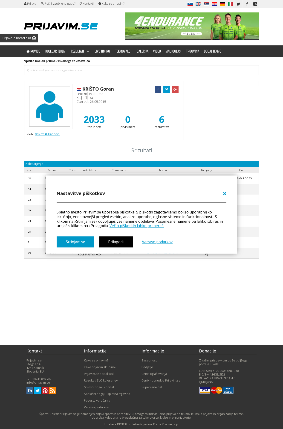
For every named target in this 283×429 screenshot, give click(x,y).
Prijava (30, 3)
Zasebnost (149, 360)
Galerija (142, 50)
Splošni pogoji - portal (99, 387)
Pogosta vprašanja (97, 400)
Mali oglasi (173, 50)
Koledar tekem (55, 50)
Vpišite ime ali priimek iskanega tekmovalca (57, 61)
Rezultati (80, 50)
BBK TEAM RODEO (47, 134)
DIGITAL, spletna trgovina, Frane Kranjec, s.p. (148, 424)
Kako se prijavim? (111, 3)
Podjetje (147, 367)
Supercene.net (152, 387)
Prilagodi (116, 241)
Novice (33, 50)
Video (157, 50)
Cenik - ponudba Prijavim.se (161, 380)
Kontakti (87, 3)
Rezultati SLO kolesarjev (101, 380)
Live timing (102, 50)
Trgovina (192, 50)
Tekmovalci (123, 50)
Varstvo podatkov (157, 241)
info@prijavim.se (38, 382)
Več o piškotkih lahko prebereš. (137, 225)
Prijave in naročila (19, 38)
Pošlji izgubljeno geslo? (58, 3)
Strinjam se (75, 241)
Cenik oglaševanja (154, 374)
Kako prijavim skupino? (100, 367)
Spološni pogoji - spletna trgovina (107, 394)
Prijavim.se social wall (99, 374)
